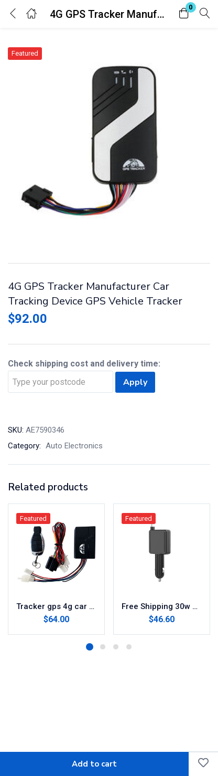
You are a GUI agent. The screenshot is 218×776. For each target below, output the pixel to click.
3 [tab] (115, 646)
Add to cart (94, 764)
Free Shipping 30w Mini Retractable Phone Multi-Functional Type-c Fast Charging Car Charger (162, 606)
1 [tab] (89, 646)
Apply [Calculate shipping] (135, 382)
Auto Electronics (74, 445)
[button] (184, 14)
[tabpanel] (56, 569)
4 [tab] (129, 646)
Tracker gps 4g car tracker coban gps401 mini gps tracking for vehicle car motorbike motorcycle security (56, 606)
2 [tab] (102, 646)
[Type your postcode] (60, 382)
